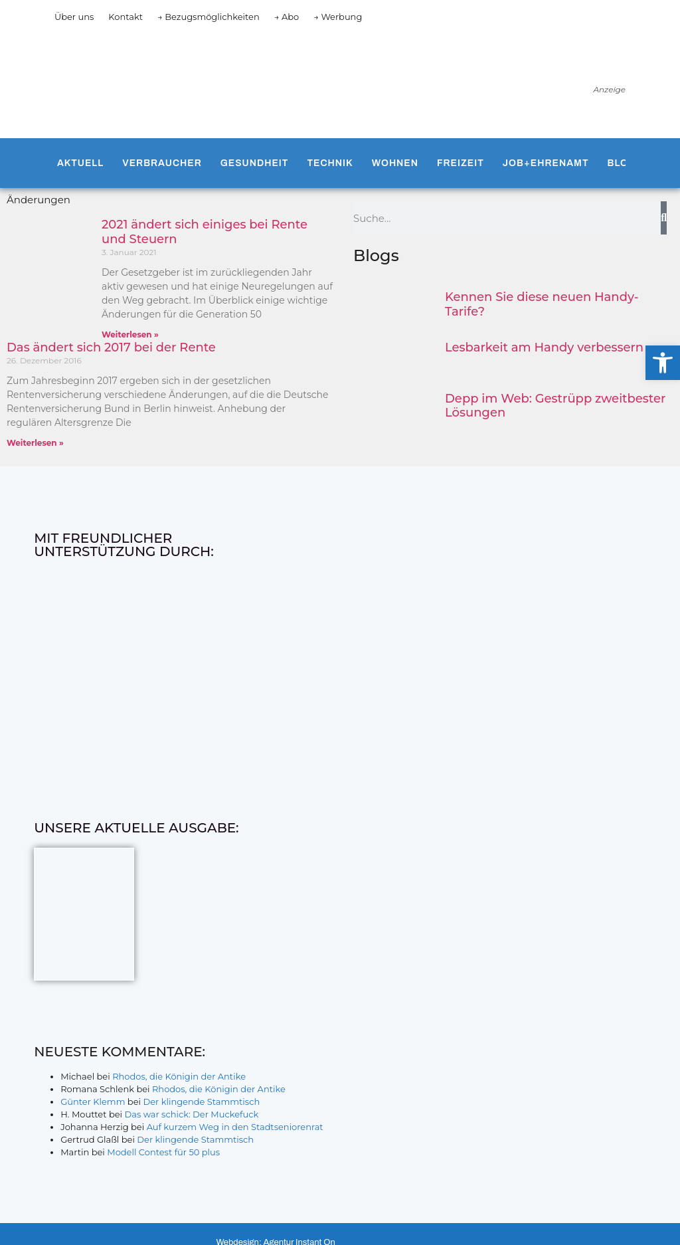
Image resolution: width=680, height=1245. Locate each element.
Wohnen (395, 163)
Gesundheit (254, 163)
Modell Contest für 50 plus (163, 1152)
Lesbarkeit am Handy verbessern (544, 347)
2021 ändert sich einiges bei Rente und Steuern (204, 231)
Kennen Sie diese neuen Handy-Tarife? (542, 304)
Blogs (625, 163)
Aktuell (80, 163)
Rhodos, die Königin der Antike (179, 1076)
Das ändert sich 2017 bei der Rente (111, 347)
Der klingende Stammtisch (201, 1101)
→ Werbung (337, 16)
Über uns (74, 16)
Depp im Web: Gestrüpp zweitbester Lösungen (555, 406)
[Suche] (664, 218)
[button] (662, 362)
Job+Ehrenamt (546, 163)
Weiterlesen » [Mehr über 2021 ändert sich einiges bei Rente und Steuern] (130, 334)
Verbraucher (161, 163)
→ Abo (286, 16)
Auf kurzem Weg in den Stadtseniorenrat (235, 1126)
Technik (330, 163)
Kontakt (125, 16)
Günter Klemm (92, 1101)
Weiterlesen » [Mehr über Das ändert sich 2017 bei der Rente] (35, 443)
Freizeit (460, 163)
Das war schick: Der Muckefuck (191, 1114)
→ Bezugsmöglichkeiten (208, 16)
